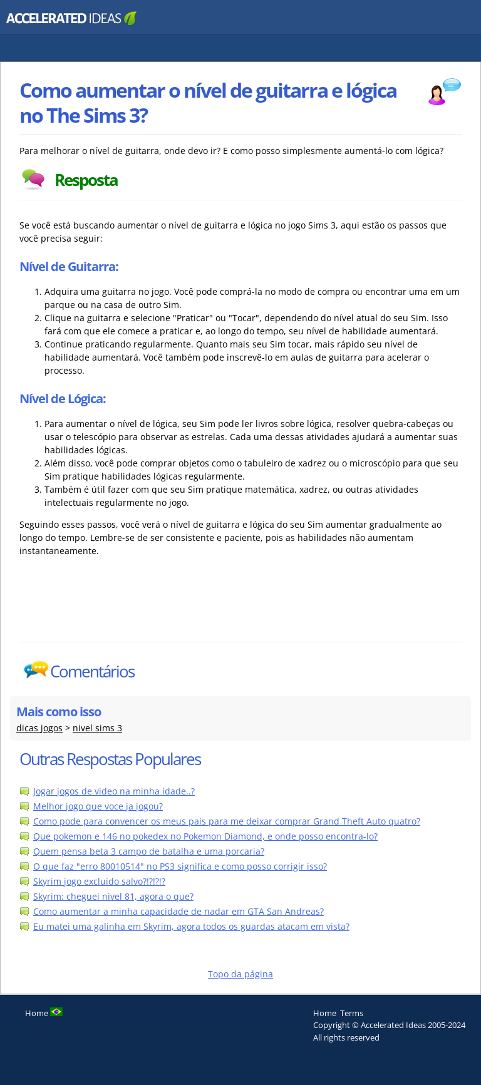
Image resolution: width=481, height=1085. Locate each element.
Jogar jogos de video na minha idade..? (114, 791)
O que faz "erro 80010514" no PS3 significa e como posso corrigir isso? (180, 866)
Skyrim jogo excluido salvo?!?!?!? (99, 881)
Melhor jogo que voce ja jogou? (98, 806)
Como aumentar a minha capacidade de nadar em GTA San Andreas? (178, 911)
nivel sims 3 (97, 728)
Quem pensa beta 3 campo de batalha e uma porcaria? (148, 851)
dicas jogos (39, 728)
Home (324, 1013)
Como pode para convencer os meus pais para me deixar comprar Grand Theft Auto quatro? (226, 821)
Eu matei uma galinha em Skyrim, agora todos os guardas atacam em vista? (191, 926)
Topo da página (240, 974)
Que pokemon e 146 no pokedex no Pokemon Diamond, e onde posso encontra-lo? (205, 836)
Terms (351, 1013)
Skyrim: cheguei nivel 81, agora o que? (113, 896)
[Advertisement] (240, 610)
